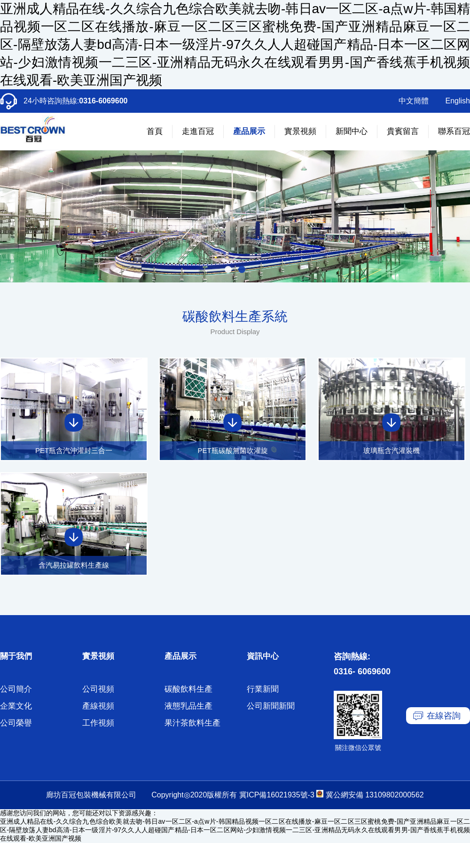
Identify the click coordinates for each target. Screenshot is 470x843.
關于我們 (16, 656)
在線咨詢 (444, 715)
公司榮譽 (16, 722)
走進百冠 (198, 131)
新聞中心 (352, 131)
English (458, 101)
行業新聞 (263, 689)
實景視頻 (300, 131)
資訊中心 (263, 656)
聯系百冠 (454, 131)
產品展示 (249, 131)
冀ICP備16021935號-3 (276, 795)
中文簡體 (414, 101)
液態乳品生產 (188, 706)
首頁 (155, 131)
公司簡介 (16, 689)
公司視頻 (98, 689)
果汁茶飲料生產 (192, 722)
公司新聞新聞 (271, 706)
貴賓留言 (403, 131)
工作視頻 (98, 722)
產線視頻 (98, 706)
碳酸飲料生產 (188, 689)
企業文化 (16, 706)
